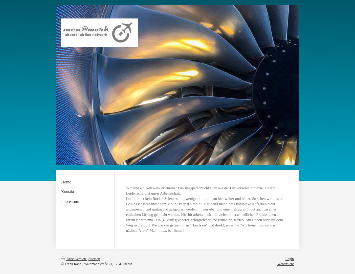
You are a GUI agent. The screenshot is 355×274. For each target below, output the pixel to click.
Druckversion (74, 259)
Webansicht (285, 264)
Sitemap (94, 259)
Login (289, 259)
